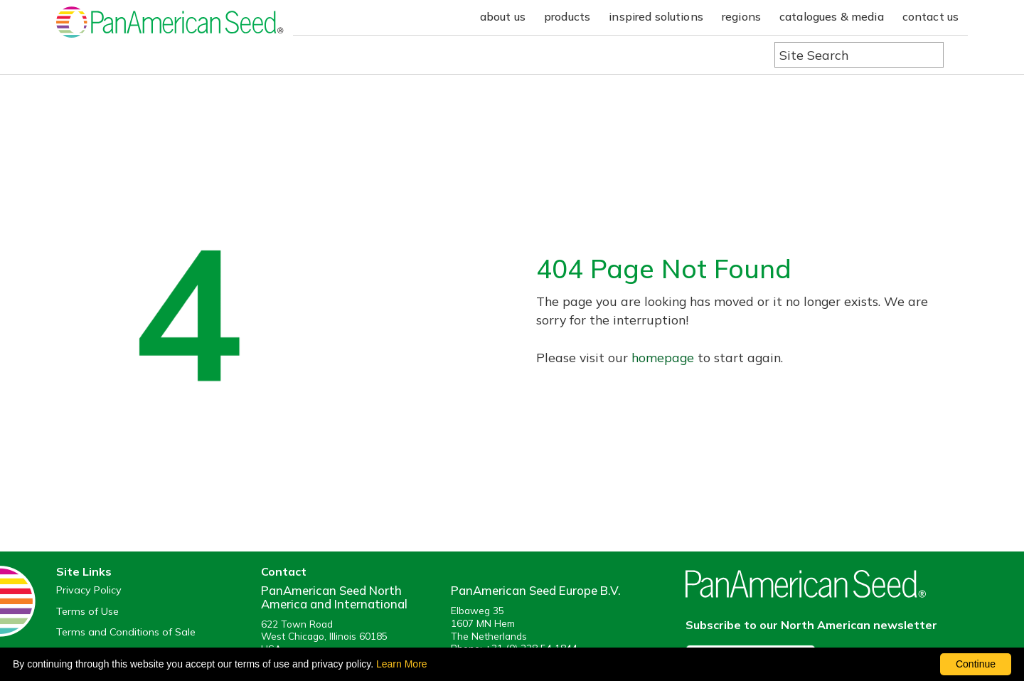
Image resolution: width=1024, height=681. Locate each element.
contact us (930, 16)
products (567, 16)
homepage (662, 357)
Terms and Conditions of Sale (126, 632)
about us (503, 16)
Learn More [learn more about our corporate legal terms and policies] (401, 664)
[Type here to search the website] (859, 55)
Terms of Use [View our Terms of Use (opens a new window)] (87, 612)
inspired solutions (656, 16)
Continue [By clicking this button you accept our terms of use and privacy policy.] (976, 664)
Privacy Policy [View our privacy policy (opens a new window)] (89, 590)
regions (741, 16)
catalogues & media (831, 16)
